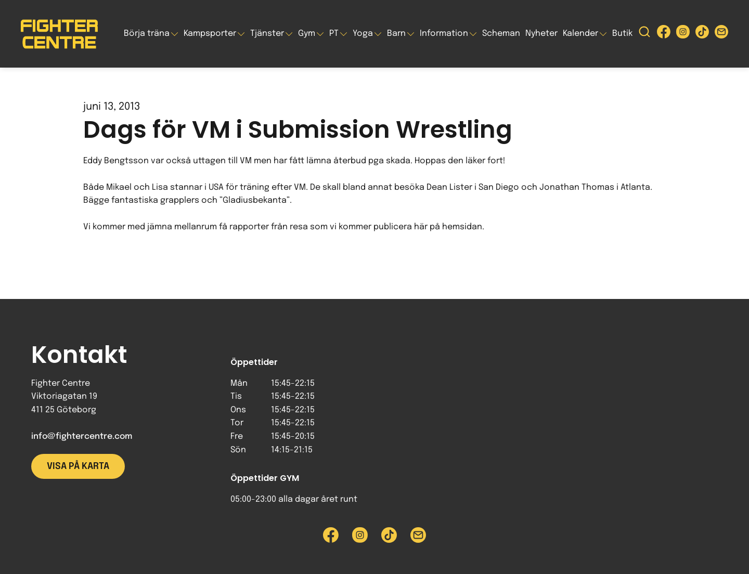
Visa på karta (78, 466)
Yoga (363, 33)
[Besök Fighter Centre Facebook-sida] (663, 34)
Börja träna (147, 33)
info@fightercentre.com (81, 436)
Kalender (580, 33)
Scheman (501, 33)
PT (334, 33)
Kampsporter (210, 33)
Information (444, 33)
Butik (622, 33)
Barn (396, 33)
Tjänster (267, 33)
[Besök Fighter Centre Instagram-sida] (683, 34)
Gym (306, 33)
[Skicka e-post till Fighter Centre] (721, 34)
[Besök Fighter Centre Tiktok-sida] (702, 34)
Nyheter (541, 33)
